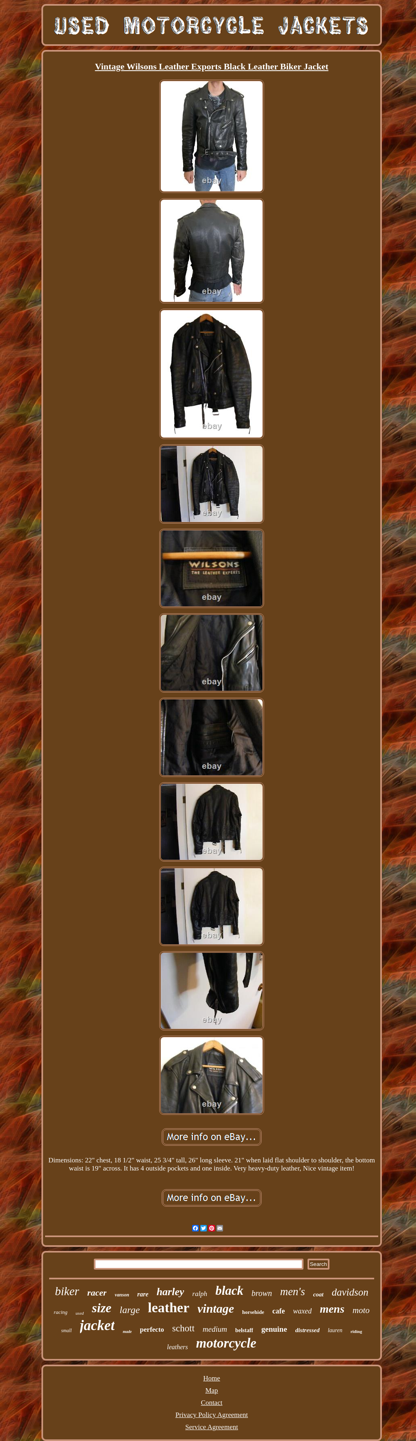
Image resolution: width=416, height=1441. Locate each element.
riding (356, 1331)
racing (60, 1312)
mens (332, 1309)
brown (261, 1293)
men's (292, 1291)
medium (215, 1329)
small (66, 1330)
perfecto (152, 1329)
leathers (177, 1347)
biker (67, 1291)
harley (170, 1292)
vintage (215, 1308)
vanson (122, 1295)
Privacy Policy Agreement (212, 1415)
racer (97, 1292)
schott (183, 1328)
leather (168, 1307)
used (80, 1313)
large (129, 1310)
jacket (97, 1325)
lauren (335, 1330)
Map (211, 1390)
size (101, 1307)
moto (361, 1310)
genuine (274, 1329)
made (127, 1331)
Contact (212, 1402)
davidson (350, 1292)
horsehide (253, 1312)
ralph (199, 1294)
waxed (302, 1311)
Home (211, 1378)
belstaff (244, 1330)
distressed (307, 1330)
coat (318, 1294)
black (229, 1290)
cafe (278, 1311)
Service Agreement (211, 1427)
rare (143, 1294)
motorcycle (226, 1343)
